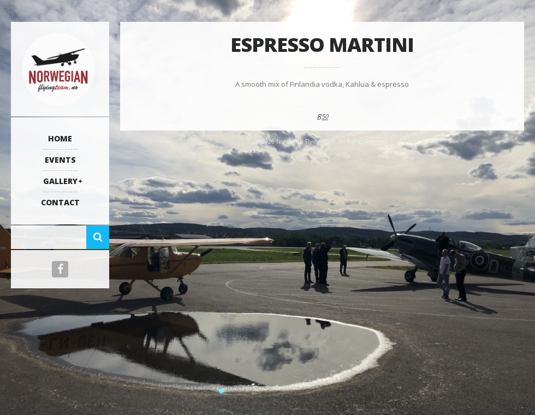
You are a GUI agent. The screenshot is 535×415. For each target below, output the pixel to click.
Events (60, 160)
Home (60, 138)
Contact (60, 202)
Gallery (60, 181)
